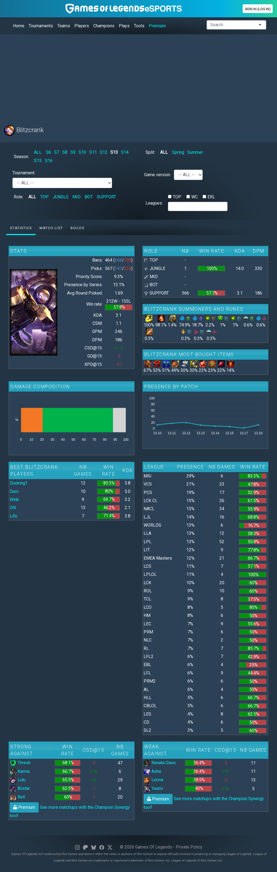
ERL (211, 196)
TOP (44, 196)
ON (13, 507)
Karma (19, 771)
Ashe (152, 771)
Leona (153, 779)
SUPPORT (106, 196)
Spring (178, 152)
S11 (93, 152)
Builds (77, 228)
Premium (157, 25)
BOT (89, 196)
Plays (124, 25)
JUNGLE (60, 196)
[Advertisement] (138, 76)
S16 (48, 160)
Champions (103, 25)
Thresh (20, 762)
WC (194, 196)
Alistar (20, 788)
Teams (63, 25)
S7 (56, 152)
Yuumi (153, 788)
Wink (14, 499)
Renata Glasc (160, 762)
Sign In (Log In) (258, 9)
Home (18, 25)
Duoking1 (19, 483)
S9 (72, 152)
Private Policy (189, 847)
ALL (38, 152)
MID (76, 196)
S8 (64, 152)
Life (13, 516)
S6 (48, 152)
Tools (139, 25)
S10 (82, 152)
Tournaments (41, 25)
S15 (38, 160)
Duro (14, 491)
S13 (114, 152)
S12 (103, 152)
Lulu (17, 779)
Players (81, 25)
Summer (195, 152)
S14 (124, 152)
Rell (17, 797)
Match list (51, 228)
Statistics (21, 228)
